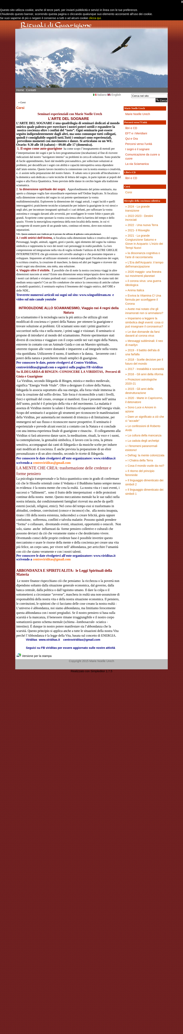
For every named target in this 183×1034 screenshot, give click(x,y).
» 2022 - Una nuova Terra (141, 225)
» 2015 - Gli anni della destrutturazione (139, 391)
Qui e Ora (131, 138)
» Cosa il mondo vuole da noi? (144, 465)
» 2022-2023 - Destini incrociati (139, 218)
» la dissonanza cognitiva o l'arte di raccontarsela (142, 255)
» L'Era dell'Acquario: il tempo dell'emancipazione (144, 264)
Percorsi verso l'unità (138, 144)
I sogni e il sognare (137, 149)
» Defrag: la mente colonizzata (144, 455)
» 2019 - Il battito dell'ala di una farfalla (142, 352)
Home (20, 90)
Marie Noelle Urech (137, 114)
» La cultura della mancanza (143, 435)
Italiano (100, 94)
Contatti (31, 90)
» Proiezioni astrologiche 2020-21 (141, 381)
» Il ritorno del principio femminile (139, 473)
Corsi (23, 102)
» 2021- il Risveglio (137, 230)
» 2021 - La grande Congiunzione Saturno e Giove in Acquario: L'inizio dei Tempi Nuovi (144, 241)
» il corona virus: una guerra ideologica (143, 283)
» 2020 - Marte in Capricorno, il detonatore (144, 400)
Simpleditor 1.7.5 (101, 671)
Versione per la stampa (34, 656)
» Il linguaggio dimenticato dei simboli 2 (144, 482)
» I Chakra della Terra (139, 460)
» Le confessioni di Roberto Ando (142, 428)
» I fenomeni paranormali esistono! (141, 448)
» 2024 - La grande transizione (137, 208)
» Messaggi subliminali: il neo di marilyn (144, 343)
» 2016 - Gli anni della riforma (144, 374)
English (114, 94)
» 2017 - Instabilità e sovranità (144, 369)
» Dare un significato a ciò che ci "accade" (144, 418)
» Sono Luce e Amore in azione (140, 409)
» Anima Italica (134, 290)
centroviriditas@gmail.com (52, 462)
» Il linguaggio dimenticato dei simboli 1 (144, 491)
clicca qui (94, 18)
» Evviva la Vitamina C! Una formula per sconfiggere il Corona (143, 299)
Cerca (161, 100)
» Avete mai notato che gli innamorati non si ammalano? (144, 311)
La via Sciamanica (137, 163)
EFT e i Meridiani (136, 133)
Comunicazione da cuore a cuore (142, 156)
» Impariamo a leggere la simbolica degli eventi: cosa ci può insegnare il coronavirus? (144, 322)
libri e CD (131, 128)
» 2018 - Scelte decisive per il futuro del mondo (144, 361)
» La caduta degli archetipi (142, 440)
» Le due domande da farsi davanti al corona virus (142, 333)
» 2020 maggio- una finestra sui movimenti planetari (143, 273)
